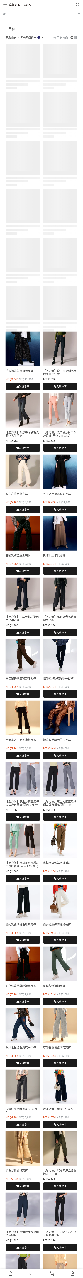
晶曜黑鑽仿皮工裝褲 (18, 555)
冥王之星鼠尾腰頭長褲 (57, 494)
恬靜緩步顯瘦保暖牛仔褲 (58, 678)
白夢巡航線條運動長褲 (57, 924)
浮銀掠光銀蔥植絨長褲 (19, 371)
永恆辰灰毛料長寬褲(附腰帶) (21, 1110)
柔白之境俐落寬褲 (17, 494)
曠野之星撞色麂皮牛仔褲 (21, 1047)
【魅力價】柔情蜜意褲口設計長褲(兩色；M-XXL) (59, 434)
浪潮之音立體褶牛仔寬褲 (58, 1109)
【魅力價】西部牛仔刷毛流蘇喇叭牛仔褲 (22, 434)
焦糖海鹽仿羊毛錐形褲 (57, 863)
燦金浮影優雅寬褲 (17, 1170)
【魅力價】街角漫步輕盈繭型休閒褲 (22, 1233)
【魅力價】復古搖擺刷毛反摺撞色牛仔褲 (59, 372)
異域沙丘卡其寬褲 (54, 555)
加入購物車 (22, 386)
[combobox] (12, 37)
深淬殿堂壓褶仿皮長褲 (57, 740)
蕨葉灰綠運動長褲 (54, 986)
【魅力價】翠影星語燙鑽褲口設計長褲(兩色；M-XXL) (22, 864)
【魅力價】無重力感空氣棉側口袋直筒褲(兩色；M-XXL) (59, 803)
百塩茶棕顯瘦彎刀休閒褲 (21, 678)
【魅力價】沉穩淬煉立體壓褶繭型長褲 (59, 1172)
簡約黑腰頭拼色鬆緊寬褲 (21, 924)
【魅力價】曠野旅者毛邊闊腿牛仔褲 (59, 618)
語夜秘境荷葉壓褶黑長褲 (21, 986)
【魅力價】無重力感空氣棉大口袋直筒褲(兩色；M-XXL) (22, 803)
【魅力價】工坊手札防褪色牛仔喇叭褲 (22, 618)
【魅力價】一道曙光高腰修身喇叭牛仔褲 (59, 1233)
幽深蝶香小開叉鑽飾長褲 (21, 740)
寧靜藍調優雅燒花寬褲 (57, 1047)
